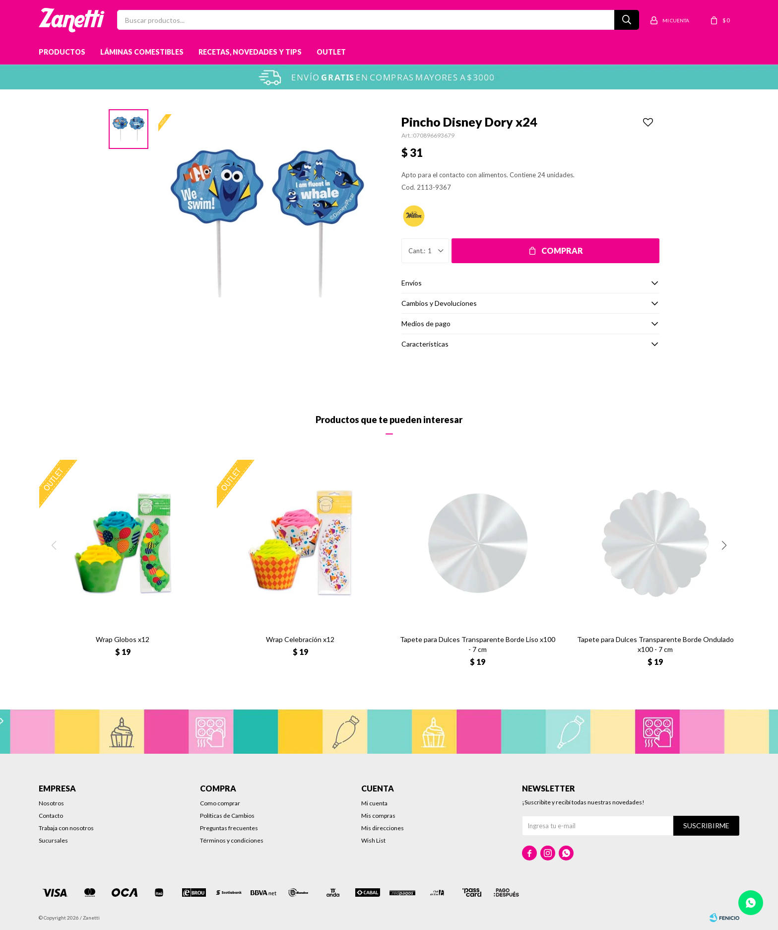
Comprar (562, 250)
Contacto (51, 815)
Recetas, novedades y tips (250, 52)
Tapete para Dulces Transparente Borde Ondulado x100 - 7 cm (655, 644)
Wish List (373, 840)
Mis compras (378, 815)
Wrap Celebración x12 (300, 639)
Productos (62, 52)
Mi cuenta (374, 803)
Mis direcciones (382, 828)
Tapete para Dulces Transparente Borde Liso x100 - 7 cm (477, 644)
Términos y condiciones (231, 840)
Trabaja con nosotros (66, 828)
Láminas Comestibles (142, 52)
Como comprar (220, 803)
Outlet (331, 52)
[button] (724, 545)
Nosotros (51, 803)
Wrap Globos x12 (122, 639)
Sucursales (53, 840)
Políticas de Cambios (227, 815)
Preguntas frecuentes (229, 828)
